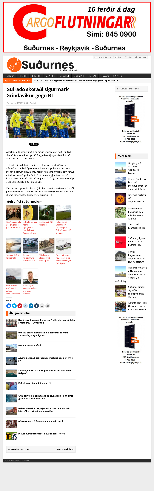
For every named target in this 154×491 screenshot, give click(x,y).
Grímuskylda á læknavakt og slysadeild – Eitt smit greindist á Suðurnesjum (45, 397)
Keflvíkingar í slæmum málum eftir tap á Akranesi (30, 289)
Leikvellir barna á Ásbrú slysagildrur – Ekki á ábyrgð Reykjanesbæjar (30, 227)
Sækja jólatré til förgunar (46, 223)
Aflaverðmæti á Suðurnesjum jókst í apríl (40, 421)
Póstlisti (128, 57)
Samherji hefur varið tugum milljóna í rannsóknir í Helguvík (45, 372)
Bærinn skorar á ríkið (29, 345)
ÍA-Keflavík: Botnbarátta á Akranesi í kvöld (41, 433)
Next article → (65, 449)
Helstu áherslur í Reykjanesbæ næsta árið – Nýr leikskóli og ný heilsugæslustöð (44, 410)
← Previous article (18, 449)
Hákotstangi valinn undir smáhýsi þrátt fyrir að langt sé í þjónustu (63, 227)
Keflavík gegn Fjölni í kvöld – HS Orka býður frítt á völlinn (137, 306)
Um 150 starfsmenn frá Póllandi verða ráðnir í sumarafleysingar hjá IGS (43, 334)
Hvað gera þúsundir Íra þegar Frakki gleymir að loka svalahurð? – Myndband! (46, 321)
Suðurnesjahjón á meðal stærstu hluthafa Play (136, 241)
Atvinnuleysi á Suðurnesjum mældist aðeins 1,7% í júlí (45, 359)
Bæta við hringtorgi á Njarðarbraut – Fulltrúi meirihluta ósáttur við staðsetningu (131, 274)
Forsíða (9, 75)
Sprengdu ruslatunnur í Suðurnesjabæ (29, 258)
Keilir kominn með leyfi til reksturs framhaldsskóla (13, 289)
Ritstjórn (34, 103)
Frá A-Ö (105, 75)
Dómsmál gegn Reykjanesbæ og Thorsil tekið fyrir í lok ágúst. (63, 259)
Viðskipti (79, 75)
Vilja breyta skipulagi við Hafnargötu (44, 258)
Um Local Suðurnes (102, 57)
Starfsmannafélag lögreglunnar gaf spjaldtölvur (13, 225)
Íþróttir (36, 75)
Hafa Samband (140, 57)
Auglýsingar (118, 57)
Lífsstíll (64, 75)
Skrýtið (117, 75)
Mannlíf (50, 75)
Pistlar (92, 75)
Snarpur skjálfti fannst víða (12, 256)
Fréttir (23, 75)
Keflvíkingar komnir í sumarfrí (34, 383)
